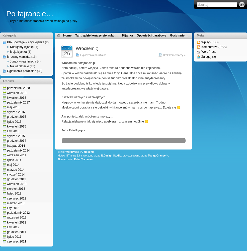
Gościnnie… (179, 35)
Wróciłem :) (87, 48)
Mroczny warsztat (18, 56)
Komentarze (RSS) (214, 47)
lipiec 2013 (14, 193)
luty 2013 (13, 208)
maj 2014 (13, 164)
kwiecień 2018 (16, 98)
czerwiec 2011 (16, 241)
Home (67, 35)
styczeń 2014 (16, 174)
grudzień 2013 (16, 179)
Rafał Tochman (83, 159)
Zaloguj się (208, 56)
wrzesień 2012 (16, 217)
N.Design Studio (111, 155)
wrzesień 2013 (16, 184)
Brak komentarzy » (174, 55)
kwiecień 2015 (16, 126)
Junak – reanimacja (23, 61)
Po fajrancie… (29, 14)
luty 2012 (13, 227)
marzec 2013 (15, 203)
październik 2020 (18, 88)
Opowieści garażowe (151, 35)
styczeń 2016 (16, 112)
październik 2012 (18, 212)
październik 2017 (18, 102)
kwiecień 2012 (16, 222)
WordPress (208, 52)
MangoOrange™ (158, 155)
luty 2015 (13, 131)
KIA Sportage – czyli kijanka (25, 42)
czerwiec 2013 (16, 198)
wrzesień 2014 (16, 155)
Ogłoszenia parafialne (21, 71)
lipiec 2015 (14, 122)
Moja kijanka (18, 52)
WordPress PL (74, 151)
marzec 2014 (15, 170)
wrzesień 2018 (16, 93)
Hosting (89, 151)
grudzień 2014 (16, 140)
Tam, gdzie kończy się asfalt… (96, 35)
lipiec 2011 (14, 236)
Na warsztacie (19, 66)
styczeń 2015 (16, 136)
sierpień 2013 (16, 188)
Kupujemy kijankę (22, 47)
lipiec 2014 (14, 160)
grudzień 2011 (16, 232)
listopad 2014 (16, 146)
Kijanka (127, 35)
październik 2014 (18, 150)
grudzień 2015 (16, 116)
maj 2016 (13, 107)
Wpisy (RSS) (210, 42)
